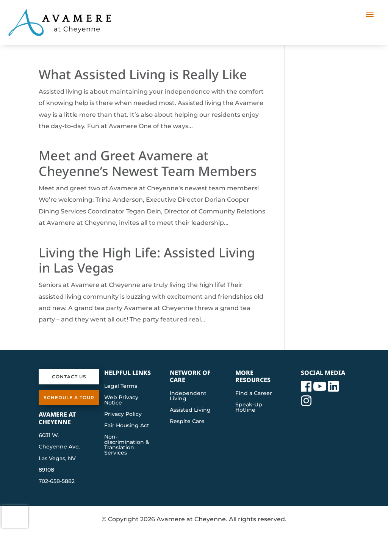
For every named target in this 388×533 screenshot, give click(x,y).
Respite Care (187, 422)
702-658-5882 (57, 481)
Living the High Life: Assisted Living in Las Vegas (147, 260)
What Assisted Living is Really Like (143, 74)
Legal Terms (120, 386)
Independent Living (188, 396)
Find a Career (253, 393)
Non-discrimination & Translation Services (126, 445)
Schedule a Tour (69, 397)
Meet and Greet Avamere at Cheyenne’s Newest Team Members (148, 163)
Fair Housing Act (126, 426)
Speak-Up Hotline (248, 407)
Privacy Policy (123, 414)
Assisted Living (190, 410)
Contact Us (69, 376)
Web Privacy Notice (121, 400)
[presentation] (15, 516)
